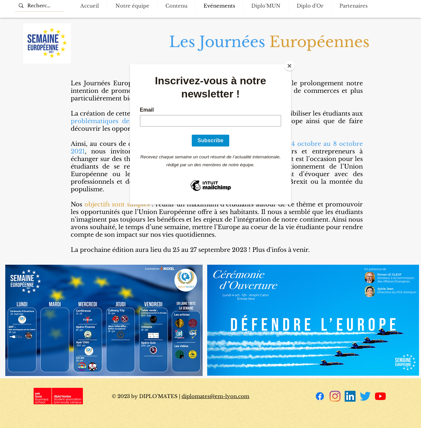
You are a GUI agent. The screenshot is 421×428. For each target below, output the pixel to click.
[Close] (289, 66)
